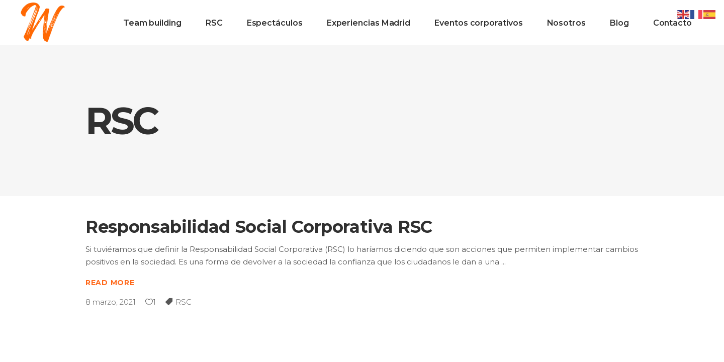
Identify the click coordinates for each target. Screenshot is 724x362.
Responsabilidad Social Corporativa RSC (258, 226)
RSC (183, 302)
